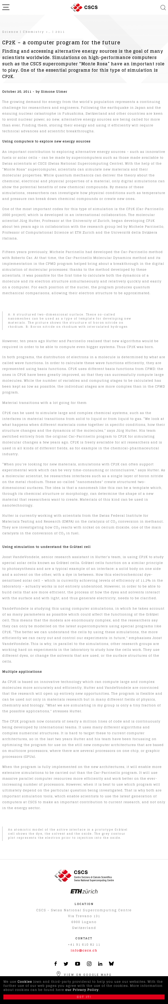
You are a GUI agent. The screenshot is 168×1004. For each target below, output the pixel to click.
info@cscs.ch (84, 950)
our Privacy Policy (82, 989)
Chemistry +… (37, 31)
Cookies (25, 981)
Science (10, 31)
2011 (60, 31)
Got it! (84, 997)
